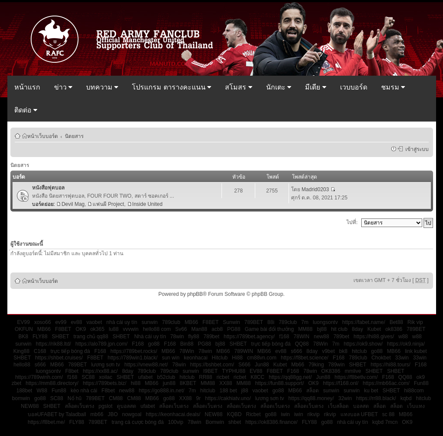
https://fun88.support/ (279, 383)
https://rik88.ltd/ (53, 344)
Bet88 (396, 322)
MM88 (305, 329)
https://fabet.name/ (363, 322)
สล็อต (312, 391)
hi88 (136, 383)
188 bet (228, 391)
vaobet (94, 322)
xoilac (105, 377)
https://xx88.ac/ (100, 371)
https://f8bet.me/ (46, 422)
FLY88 (39, 336)
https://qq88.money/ (311, 398)
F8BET (210, 322)
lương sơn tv (105, 365)
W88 (41, 391)
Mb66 (297, 365)
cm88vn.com (261, 358)
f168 (284, 336)
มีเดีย (315, 87)
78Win (320, 344)
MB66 (191, 322)
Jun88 (262, 365)
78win (177, 336)
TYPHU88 (233, 371)
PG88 (234, 329)
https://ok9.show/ (362, 344)
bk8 (343, 351)
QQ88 (302, 344)
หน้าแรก (27, 87)
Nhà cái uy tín (150, 336)
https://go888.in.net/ (161, 391)
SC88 (88, 377)
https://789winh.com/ (39, 377)
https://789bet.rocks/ (133, 351)
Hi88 (237, 358)
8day (357, 329)
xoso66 (42, 322)
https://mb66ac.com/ (386, 383)
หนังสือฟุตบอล (48, 188)
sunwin (149, 322)
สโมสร (238, 87)
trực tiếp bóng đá (271, 344)
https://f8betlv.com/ (356, 377)
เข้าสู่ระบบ (416, 148)
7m (304, 322)
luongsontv (325, 322)
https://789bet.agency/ (249, 336)
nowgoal (131, 414)
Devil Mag (72, 204)
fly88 (193, 336)
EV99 (23, 322)
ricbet (222, 377)
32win (345, 398)
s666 (296, 351)
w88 (403, 336)
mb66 (96, 414)
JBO (113, 414)
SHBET (60, 336)
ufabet (145, 377)
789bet (211, 336)
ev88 (76, 322)
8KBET (188, 383)
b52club (166, 377)
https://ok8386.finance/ (271, 422)
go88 (154, 344)
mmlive (353, 371)
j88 (244, 391)
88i (270, 322)
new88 (321, 336)
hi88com (414, 391)
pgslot (105, 406)
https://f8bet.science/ (304, 358)
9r (198, 398)
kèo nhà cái (84, 391)
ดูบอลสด (126, 406)
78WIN (302, 336)
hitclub (359, 351)
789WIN (243, 351)
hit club (339, 329)
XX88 (225, 383)
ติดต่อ (25, 110)
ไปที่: (352, 222)
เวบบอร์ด (353, 87)
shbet (234, 422)
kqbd (405, 398)
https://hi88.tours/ (391, 365)
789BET (253, 322)
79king (316, 365)
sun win (171, 358)
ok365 (97, 329)
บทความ (102, 87)
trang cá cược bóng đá (138, 422)
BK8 (24, 336)
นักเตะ (278, 87)
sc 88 (388, 414)
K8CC (257, 377)
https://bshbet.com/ (212, 365)
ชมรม (393, 87)
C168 (40, 351)
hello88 (21, 365)
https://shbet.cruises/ (59, 358)
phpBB (195, 294)
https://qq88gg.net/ (290, 377)
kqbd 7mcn (385, 422)
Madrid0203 (315, 189)
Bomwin (214, 422)
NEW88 (30, 406)
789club (171, 322)
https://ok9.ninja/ (405, 344)
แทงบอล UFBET (359, 414)
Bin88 (186, 344)
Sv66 (181, 329)
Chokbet (381, 358)
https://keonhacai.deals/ (173, 414)
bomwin (21, 398)
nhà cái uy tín (352, 422)
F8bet (72, 371)
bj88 (322, 329)
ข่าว (63, 87)
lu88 (114, 329)
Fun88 (421, 383)
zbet (17, 383)
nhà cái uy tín (121, 322)
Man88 (199, 329)
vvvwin (130, 329)
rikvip (314, 414)
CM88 (116, 398)
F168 (138, 344)
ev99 (61, 322)
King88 (21, 351)
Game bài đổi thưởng (269, 329)
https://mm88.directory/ (52, 383)
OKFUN (24, 329)
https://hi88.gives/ (373, 336)
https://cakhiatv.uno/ (228, 398)
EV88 (256, 371)
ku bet (371, 391)
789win (336, 365)
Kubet (374, 329)
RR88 (205, 377)
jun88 (169, 383)
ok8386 (393, 329)
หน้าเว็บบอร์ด (42, 135)
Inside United (147, 204)
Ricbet (253, 414)
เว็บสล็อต (338, 406)
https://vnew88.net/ (146, 365)
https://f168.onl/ (341, 383)
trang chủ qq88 (91, 336)
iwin (285, 414)
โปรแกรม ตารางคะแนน (171, 87)
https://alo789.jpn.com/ (101, 344)
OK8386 (330, 371)
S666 (244, 365)
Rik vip (415, 322)
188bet (24, 391)
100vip (175, 422)
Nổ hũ (74, 398)
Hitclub (220, 358)
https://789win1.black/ (132, 358)
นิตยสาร (74, 135)
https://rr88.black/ (376, 398)
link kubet (416, 351)
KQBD (234, 414)
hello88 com (157, 329)
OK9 (81, 329)
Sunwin (231, 322)
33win (401, 358)
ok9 (421, 377)
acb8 (217, 329)
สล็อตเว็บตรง (79, 406)
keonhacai (196, 358)
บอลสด (361, 406)
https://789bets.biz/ (104, 383)
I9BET (210, 371)
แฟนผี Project (108, 204)
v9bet (328, 351)
